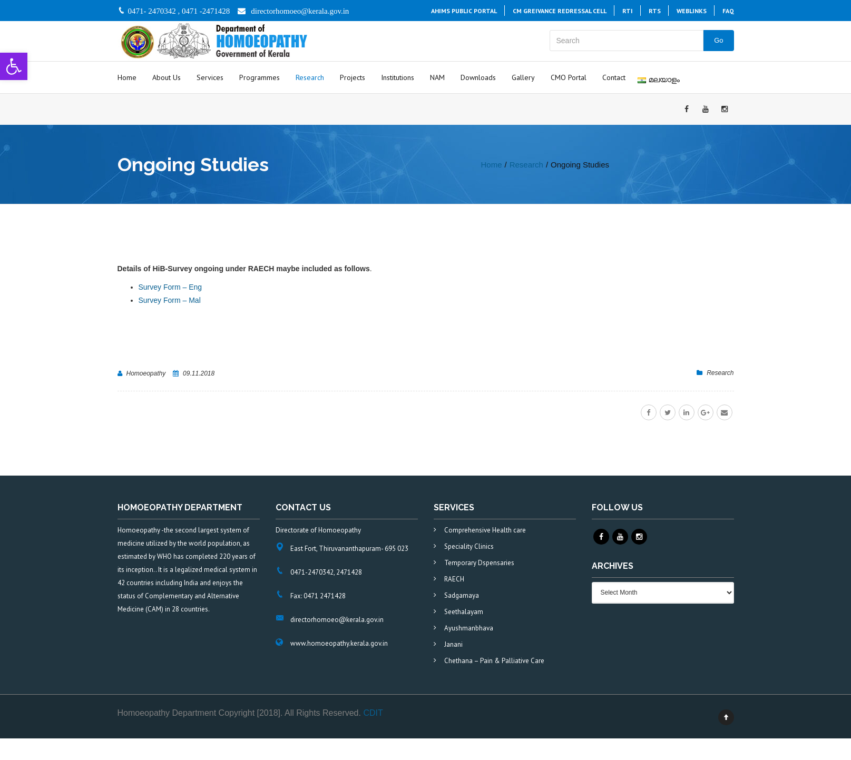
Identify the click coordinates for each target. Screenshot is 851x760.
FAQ (728, 11)
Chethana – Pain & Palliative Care (494, 660)
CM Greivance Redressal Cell (560, 11)
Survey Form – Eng (170, 287)
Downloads (478, 77)
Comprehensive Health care (485, 530)
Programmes (259, 77)
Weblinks (692, 11)
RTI (627, 11)
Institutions (397, 77)
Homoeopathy (146, 373)
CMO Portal (568, 77)
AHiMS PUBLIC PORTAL (464, 11)
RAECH (454, 579)
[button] (13, 66)
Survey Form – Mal (170, 300)
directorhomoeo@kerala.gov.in (300, 11)
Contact (613, 77)
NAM (437, 77)
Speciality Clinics (469, 546)
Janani (453, 644)
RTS (655, 11)
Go (718, 40)
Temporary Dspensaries (479, 562)
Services (210, 77)
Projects (352, 77)
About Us (166, 77)
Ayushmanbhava (468, 628)
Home (127, 77)
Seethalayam (463, 611)
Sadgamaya (461, 595)
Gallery (523, 77)
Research (310, 77)
